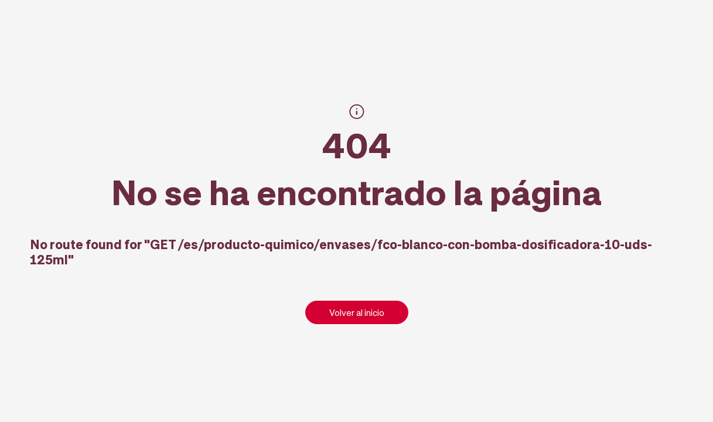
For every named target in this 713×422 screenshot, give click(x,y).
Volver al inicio (356, 312)
